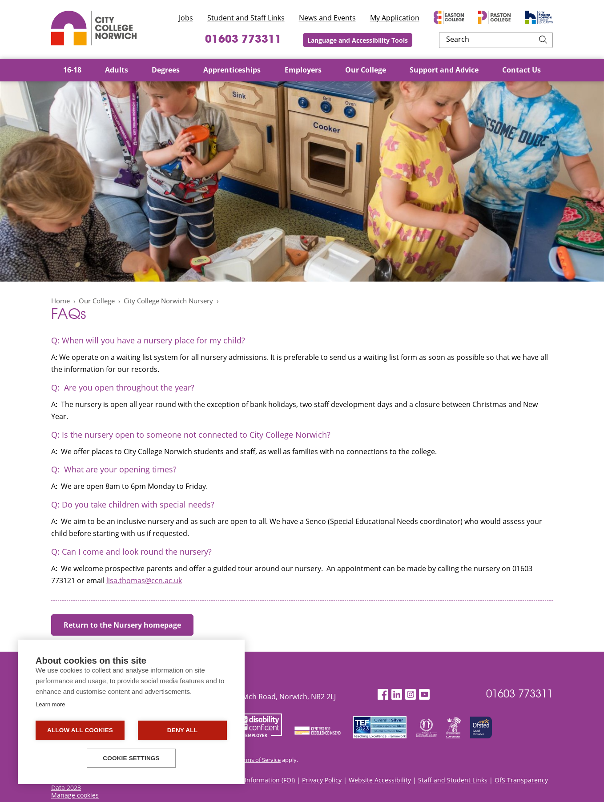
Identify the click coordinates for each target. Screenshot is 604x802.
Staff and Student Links (452, 780)
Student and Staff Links (246, 18)
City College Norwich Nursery (168, 300)
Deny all (182, 730)
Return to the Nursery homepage (122, 625)
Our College (97, 300)
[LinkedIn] (396, 694)
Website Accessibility (380, 780)
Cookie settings (131, 758)
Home (60, 300)
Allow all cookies (80, 730)
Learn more (50, 704)
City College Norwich (94, 28)
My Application (394, 18)
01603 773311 (294, 40)
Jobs (186, 18)
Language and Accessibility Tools (416, 40)
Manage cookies (75, 795)
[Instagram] (410, 694)
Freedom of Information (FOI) (252, 780)
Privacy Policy (322, 780)
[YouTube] (424, 694)
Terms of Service (259, 760)
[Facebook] (383, 694)
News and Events (327, 18)
